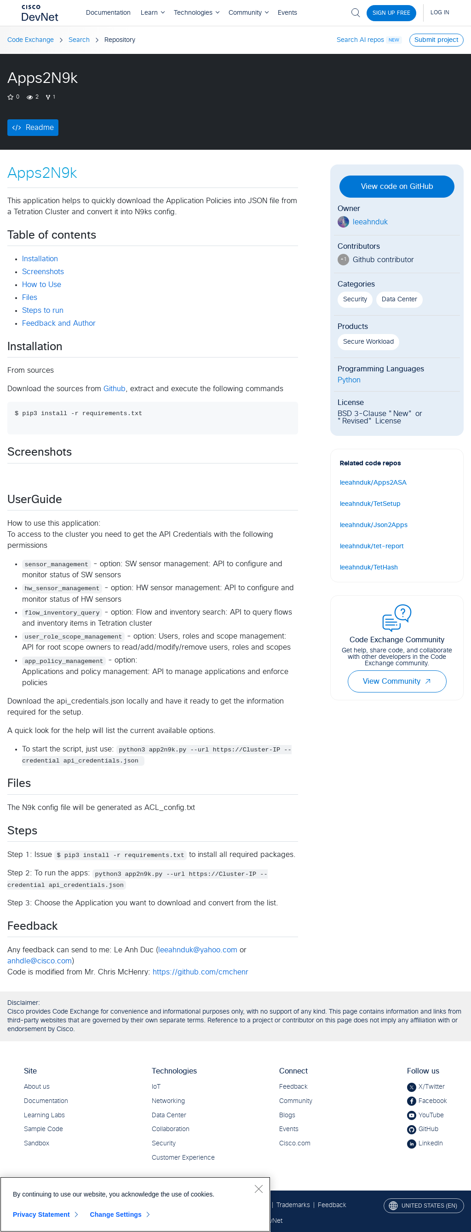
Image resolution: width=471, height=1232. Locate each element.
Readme (40, 127)
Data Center (399, 299)
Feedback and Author (59, 323)
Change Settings (116, 1214)
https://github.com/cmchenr (200, 972)
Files (29, 297)
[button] (427, 681)
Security (355, 299)
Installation (40, 259)
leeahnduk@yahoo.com (197, 950)
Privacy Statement (41, 1214)
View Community (397, 681)
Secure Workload (368, 342)
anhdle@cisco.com (39, 961)
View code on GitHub (397, 186)
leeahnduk (370, 222)
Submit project (436, 40)
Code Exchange (30, 40)
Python (349, 380)
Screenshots (43, 272)
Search (79, 40)
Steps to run (42, 310)
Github (114, 389)
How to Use (41, 284)
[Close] (258, 1188)
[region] (135, 1204)
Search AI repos (360, 40)
